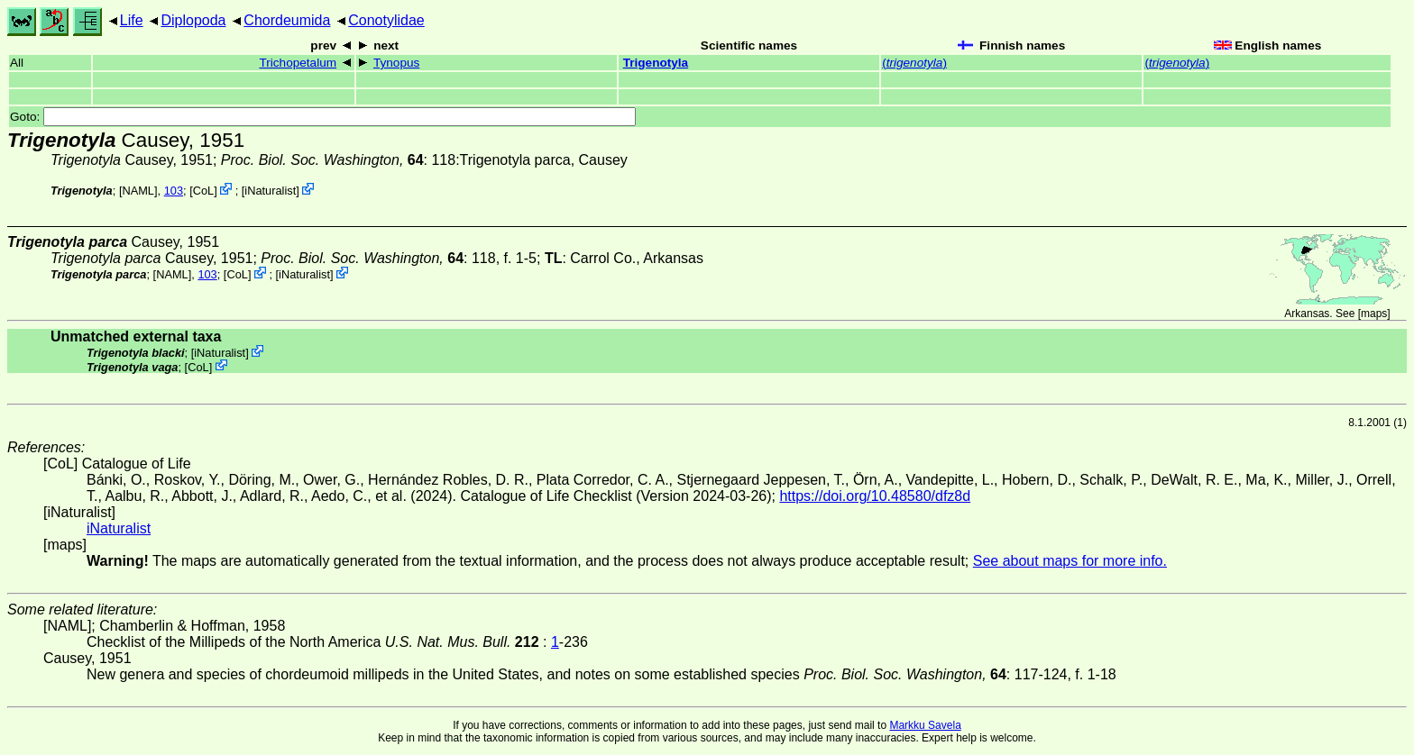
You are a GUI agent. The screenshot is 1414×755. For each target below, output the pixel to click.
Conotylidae (386, 20)
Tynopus (396, 62)
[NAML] (138, 190)
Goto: (323, 116)
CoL (203, 190)
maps (1374, 313)
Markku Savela (924, 725)
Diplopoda (193, 20)
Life (131, 20)
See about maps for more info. (1070, 561)
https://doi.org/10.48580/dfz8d (874, 496)
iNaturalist (270, 190)
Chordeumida (286, 20)
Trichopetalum (297, 62)
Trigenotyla (656, 62)
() (914, 62)
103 (173, 190)
